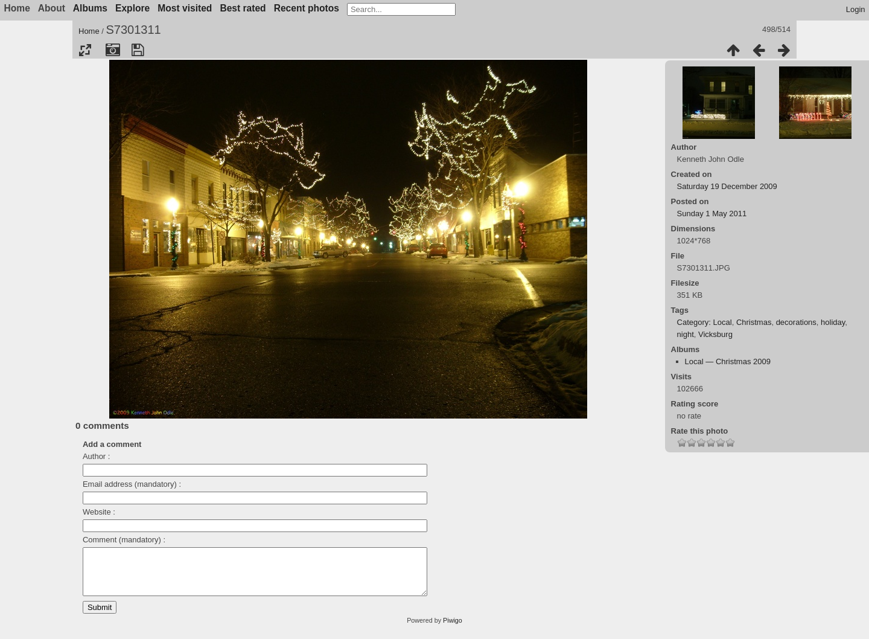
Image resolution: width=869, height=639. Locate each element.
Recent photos (306, 8)
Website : (99, 511)
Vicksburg (715, 334)
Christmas (754, 322)
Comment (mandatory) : (124, 539)
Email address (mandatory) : (132, 484)
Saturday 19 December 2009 (727, 186)
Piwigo (452, 629)
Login (855, 9)
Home (89, 31)
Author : (96, 456)
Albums (90, 8)
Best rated (243, 8)
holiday (833, 322)
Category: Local (704, 322)
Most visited (185, 8)
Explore (132, 8)
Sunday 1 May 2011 (712, 213)
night (685, 334)
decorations (796, 322)
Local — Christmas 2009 (728, 361)
